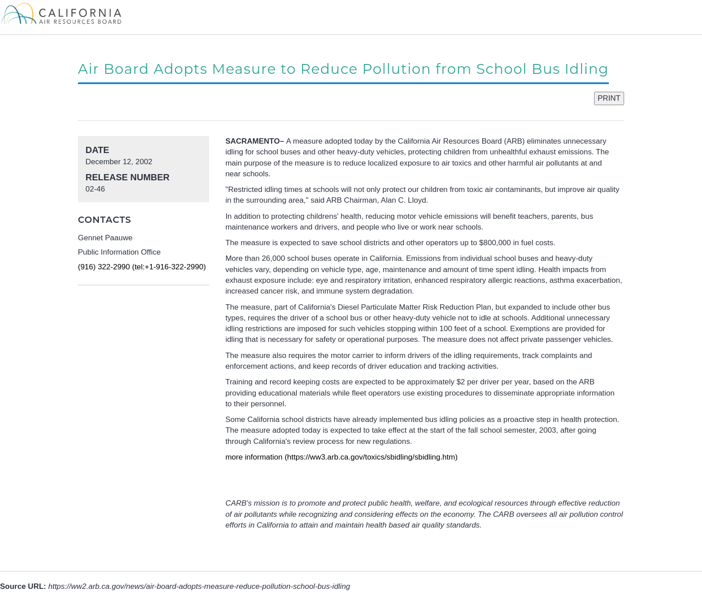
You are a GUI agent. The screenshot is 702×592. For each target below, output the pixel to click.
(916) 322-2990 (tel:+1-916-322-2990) (142, 267)
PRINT (609, 98)
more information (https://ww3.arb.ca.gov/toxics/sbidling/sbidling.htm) (341, 457)
